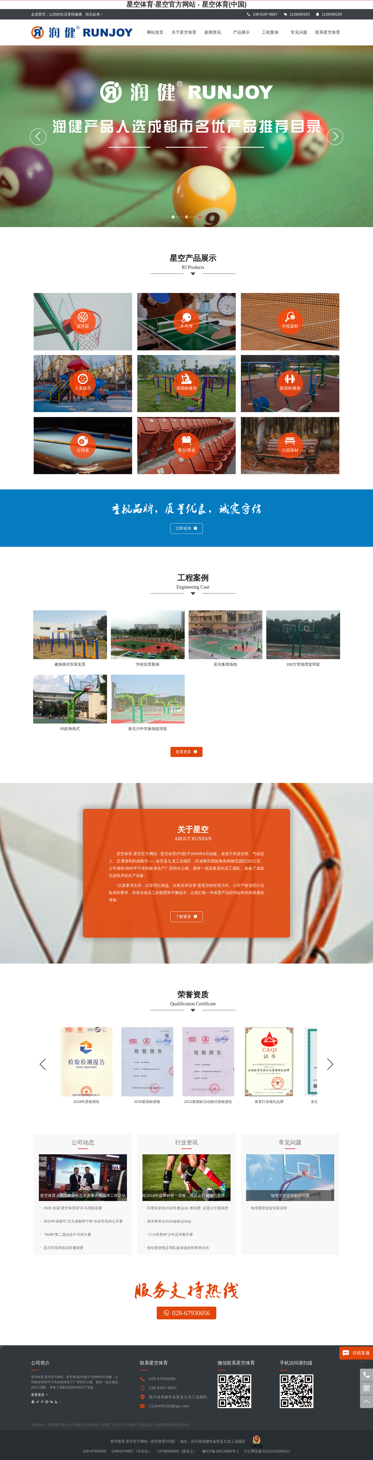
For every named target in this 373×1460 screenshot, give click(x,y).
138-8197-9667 (262, 14)
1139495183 (297, 14)
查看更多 (186, 751)
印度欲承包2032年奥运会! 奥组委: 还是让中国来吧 (187, 1208)
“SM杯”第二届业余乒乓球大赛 (67, 1234)
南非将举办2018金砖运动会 (169, 1221)
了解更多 (186, 916)
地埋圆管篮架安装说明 (269, 1208)
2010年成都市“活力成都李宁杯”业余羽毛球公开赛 (83, 1221)
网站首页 (155, 32)
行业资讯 (186, 1142)
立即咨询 (186, 528)
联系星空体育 (327, 32)
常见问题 (299, 32)
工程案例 (270, 32)
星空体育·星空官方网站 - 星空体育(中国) (186, 4)
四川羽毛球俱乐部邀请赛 (63, 1248)
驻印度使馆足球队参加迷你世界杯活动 (178, 1248)
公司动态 (82, 1142)
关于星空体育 (183, 32)
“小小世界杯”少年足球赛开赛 (170, 1234)
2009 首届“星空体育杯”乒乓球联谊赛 (73, 1208)
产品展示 (241, 32)
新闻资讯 (212, 32)
